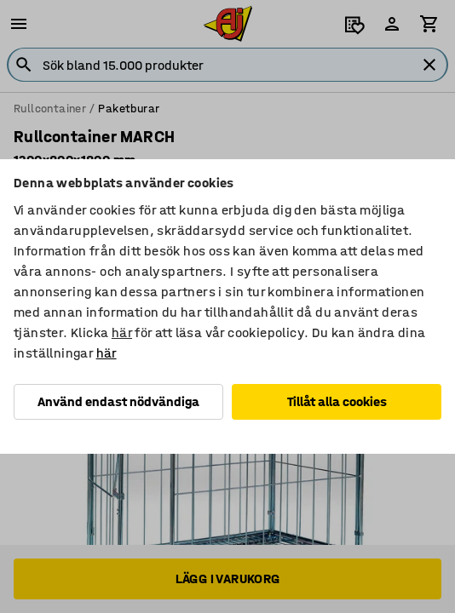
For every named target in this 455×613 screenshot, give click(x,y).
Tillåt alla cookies (337, 401)
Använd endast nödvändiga (118, 401)
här (122, 332)
